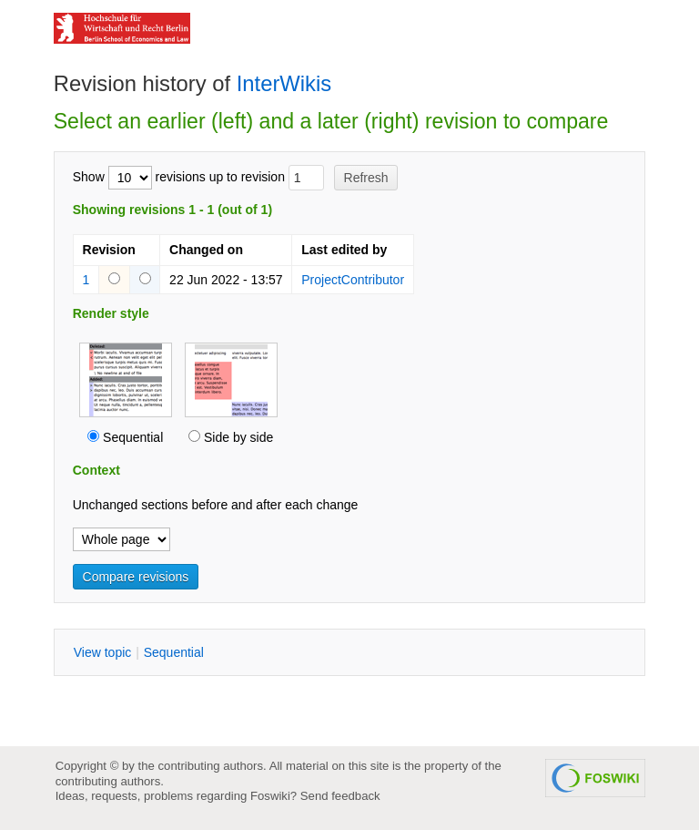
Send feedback (340, 796)
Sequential (133, 437)
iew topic (103, 652)
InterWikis (284, 83)
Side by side (238, 437)
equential (174, 652)
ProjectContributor (352, 279)
